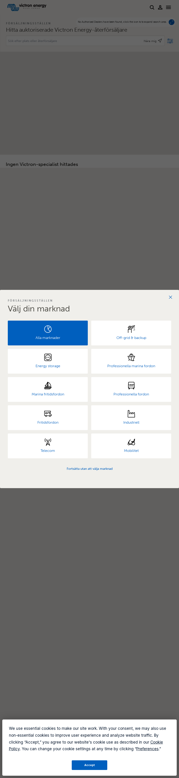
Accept (89, 765)
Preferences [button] (147, 749)
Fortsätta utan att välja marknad (90, 469)
